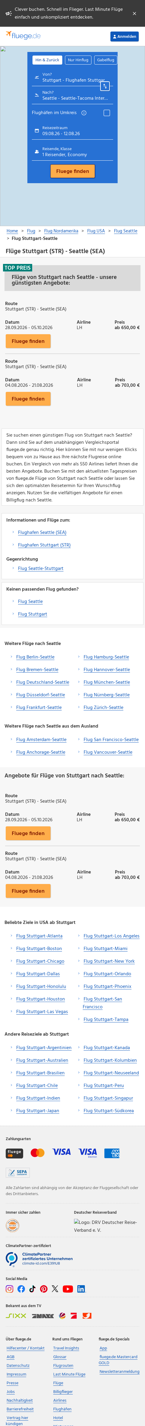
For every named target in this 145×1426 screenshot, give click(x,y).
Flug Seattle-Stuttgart (40, 569)
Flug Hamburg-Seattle (106, 657)
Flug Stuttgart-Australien (42, 1060)
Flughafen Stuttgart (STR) (44, 545)
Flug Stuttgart (32, 614)
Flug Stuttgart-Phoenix (107, 987)
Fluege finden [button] (28, 341)
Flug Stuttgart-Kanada (107, 1048)
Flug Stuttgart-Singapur (108, 1098)
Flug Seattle (30, 602)
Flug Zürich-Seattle (103, 708)
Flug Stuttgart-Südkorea (109, 1111)
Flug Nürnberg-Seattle (107, 695)
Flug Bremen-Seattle (37, 670)
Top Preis (18, 268)
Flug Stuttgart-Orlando (107, 974)
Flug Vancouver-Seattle (108, 752)
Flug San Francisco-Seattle (111, 740)
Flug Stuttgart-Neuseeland (111, 1073)
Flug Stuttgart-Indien (38, 1098)
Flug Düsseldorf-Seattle (40, 695)
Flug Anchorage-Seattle (40, 752)
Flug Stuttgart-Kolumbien (110, 1060)
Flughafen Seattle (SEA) (42, 533)
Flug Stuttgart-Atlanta (39, 936)
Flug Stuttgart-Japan (37, 1111)
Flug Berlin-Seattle (35, 657)
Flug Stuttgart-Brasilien (40, 1073)
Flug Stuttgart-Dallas (38, 974)
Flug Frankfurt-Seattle (39, 708)
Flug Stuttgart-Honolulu (41, 987)
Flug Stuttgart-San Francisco (102, 1003)
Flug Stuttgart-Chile (37, 1086)
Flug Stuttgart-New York (109, 961)
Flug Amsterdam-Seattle (41, 740)
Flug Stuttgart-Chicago (40, 961)
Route (11, 303)
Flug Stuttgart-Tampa (106, 1020)
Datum (12, 322)
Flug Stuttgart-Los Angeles (112, 936)
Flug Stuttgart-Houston (40, 999)
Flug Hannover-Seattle (107, 670)
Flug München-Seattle (107, 682)
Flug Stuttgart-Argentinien (44, 1048)
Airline (84, 322)
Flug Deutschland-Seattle (42, 682)
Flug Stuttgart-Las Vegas (42, 1012)
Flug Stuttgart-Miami (106, 949)
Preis (120, 322)
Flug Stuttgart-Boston (39, 949)
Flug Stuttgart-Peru (104, 1086)
